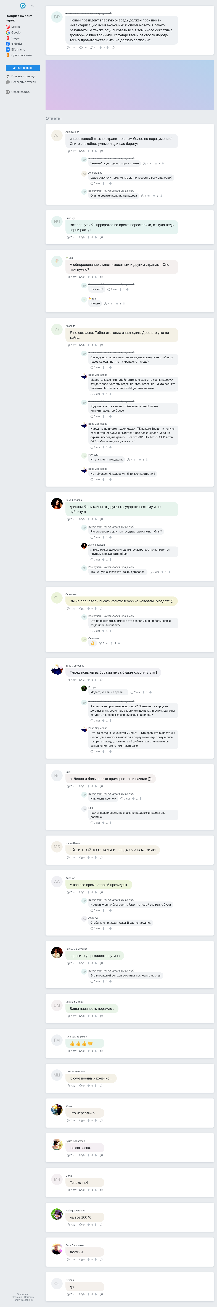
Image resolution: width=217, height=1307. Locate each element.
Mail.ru (13, 27)
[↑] (101, 47)
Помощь (29, 1297)
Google (13, 32)
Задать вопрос (22, 67)
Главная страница (20, 76)
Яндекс (13, 38)
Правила (17, 1297)
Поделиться (113, 47)
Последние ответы (21, 82)
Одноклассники (19, 55)
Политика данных (23, 1299)
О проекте (23, 1294)
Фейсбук (14, 44)
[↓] (107, 47)
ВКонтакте (15, 49)
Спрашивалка (18, 92)
